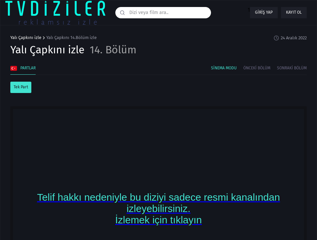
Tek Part (21, 87)
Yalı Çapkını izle (25, 37)
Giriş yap (264, 12)
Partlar (23, 68)
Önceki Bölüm (256, 68)
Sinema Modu (224, 68)
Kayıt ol (294, 12)
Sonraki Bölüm (292, 68)
